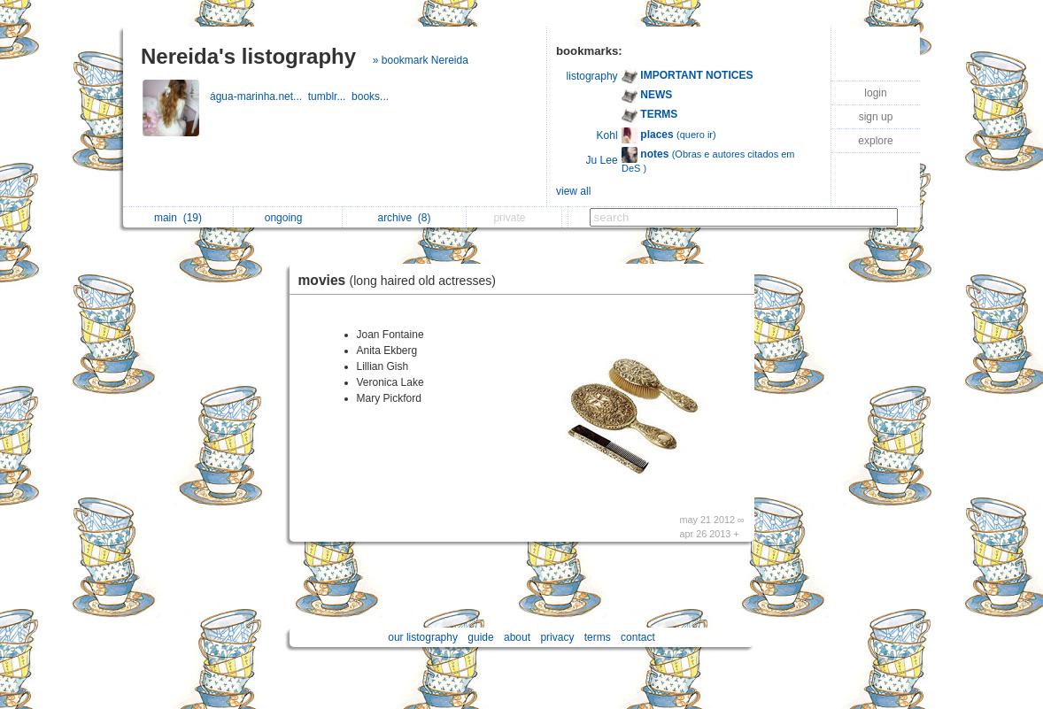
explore (875, 141)
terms (597, 637)
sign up (876, 117)
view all (573, 191)
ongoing (288, 218)
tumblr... (330, 96)
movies (401, 280)
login (875, 93)
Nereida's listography (248, 56)
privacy (557, 637)
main (178, 218)
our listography (423, 637)
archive (403, 218)
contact (638, 637)
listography (592, 76)
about (517, 637)
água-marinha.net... (259, 96)
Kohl (607, 135)
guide (480, 637)
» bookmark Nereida (420, 60)
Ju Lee (602, 160)
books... (371, 96)
